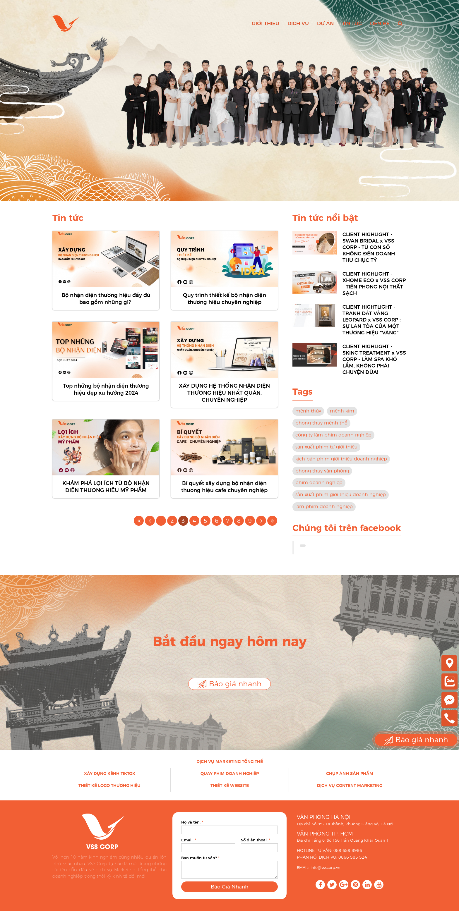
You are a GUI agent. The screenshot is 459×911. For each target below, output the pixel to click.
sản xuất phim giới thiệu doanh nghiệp (340, 500)
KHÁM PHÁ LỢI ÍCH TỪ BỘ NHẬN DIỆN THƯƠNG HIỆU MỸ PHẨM (106, 492)
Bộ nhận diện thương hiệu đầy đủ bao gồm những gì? (105, 304)
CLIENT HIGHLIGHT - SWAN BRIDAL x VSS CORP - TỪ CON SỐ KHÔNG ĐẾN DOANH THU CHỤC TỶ (368, 253)
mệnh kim (342, 417)
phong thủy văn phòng (322, 476)
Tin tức (352, 23)
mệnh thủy (308, 417)
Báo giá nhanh (229, 684)
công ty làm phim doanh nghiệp (333, 441)
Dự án (325, 23)
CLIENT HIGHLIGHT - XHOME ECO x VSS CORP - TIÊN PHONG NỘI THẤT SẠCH (374, 289)
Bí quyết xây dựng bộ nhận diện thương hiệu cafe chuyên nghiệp (224, 492)
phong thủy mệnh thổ (321, 429)
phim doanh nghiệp (318, 488)
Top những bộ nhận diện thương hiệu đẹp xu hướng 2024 (106, 395)
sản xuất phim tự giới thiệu (326, 452)
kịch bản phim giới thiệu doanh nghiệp (341, 464)
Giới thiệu (265, 23)
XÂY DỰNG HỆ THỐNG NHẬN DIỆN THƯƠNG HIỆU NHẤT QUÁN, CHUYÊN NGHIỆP (224, 398)
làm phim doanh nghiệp (324, 512)
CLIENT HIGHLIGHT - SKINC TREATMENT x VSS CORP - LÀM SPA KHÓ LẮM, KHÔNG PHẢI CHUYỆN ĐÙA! (374, 365)
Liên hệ (380, 23)
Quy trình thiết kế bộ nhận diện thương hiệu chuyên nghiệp (224, 304)
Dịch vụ (298, 23)
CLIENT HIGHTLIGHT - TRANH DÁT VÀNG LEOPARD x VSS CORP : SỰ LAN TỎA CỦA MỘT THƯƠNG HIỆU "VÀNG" (371, 325)
